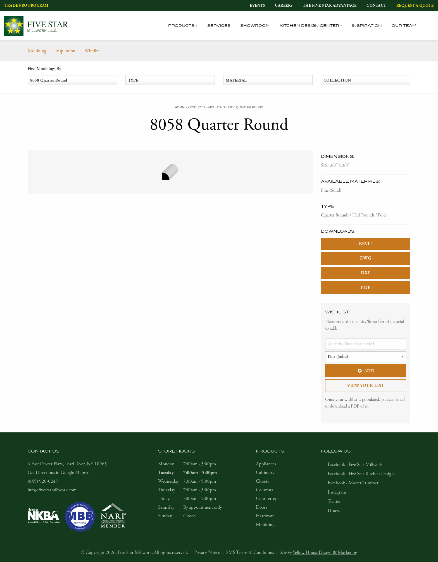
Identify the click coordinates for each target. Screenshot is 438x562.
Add (366, 371)
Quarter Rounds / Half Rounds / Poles (354, 215)
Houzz (334, 511)
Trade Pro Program (26, 5)
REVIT (366, 244)
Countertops (267, 499)
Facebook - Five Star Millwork (355, 464)
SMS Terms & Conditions (250, 552)
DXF (366, 273)
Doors (261, 507)
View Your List (365, 386)
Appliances (266, 464)
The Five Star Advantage (330, 5)
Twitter (334, 501)
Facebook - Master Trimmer (353, 483)
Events (257, 5)
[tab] (430, 26)
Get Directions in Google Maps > (58, 473)
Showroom (255, 26)
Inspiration (367, 26)
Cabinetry (265, 473)
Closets (262, 481)
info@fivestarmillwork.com (52, 490)
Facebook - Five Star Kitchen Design (361, 474)
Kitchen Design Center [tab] (309, 26)
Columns (264, 490)
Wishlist (91, 51)
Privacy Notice (207, 552)
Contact (376, 5)
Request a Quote (415, 5)
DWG (366, 258)
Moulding (37, 51)
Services (218, 26)
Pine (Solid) (331, 190)
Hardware (265, 516)
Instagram (337, 492)
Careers (284, 5)
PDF (365, 287)
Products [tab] (181, 26)
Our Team (404, 26)
